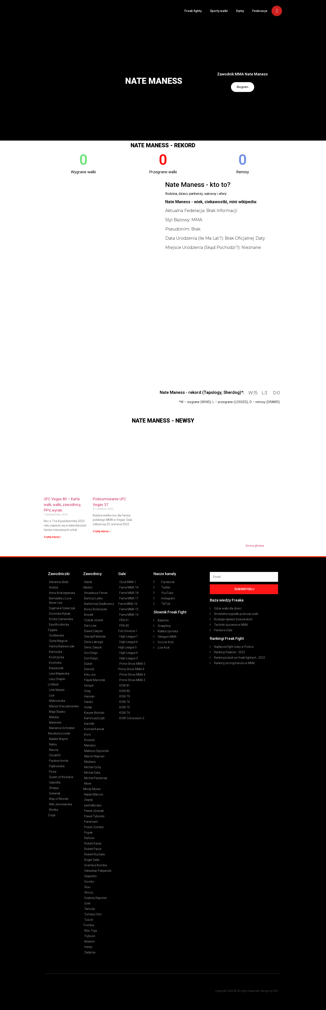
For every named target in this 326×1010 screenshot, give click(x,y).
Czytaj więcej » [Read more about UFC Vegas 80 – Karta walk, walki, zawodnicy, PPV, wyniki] (52, 536)
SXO (275, 990)
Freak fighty (193, 11)
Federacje (259, 11)
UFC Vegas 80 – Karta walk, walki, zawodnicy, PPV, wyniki (62, 504)
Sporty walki (219, 11)
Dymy (240, 11)
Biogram (242, 87)
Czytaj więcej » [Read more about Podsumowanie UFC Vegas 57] (101, 531)
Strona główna (255, 545)
